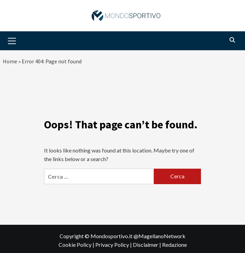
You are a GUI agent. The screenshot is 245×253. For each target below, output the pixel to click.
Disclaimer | (147, 244)
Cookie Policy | (76, 244)
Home (10, 61)
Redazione (174, 244)
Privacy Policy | (114, 244)
